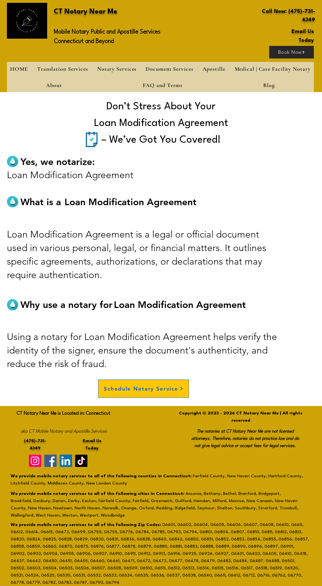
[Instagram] (35, 461)
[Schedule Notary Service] (143, 389)
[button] (117, 69)
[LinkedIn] (66, 461)
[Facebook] (50, 461)
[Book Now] (291, 52)
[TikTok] (81, 461)
